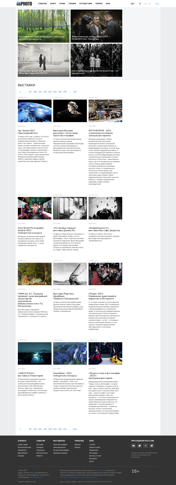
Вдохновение (23, 453)
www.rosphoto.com (145, 455)
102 (45, 92)
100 (35, 92)
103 (50, 92)
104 (55, 92)
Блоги (91, 461)
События (42, 3)
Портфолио (22, 450)
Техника (72, 3)
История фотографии (61, 450)
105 (60, 92)
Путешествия (85, 3)
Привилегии (93, 450)
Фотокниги (93, 458)
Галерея (98, 3)
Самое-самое (23, 444)
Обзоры (77, 447)
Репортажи (40, 450)
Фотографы (93, 453)
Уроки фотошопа (59, 447)
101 (40, 92)
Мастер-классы (42, 453)
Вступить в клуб (95, 456)
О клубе (92, 444)
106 (64, 92)
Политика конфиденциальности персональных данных (78, 477)
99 (30, 92)
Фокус (53, 3)
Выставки (21, 126)
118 (74, 92)
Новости (39, 456)
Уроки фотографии (60, 444)
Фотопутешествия (24, 447)
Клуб (108, 3)
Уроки (62, 3)
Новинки (78, 444)
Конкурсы (39, 447)
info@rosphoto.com (36, 477)
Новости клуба (94, 447)
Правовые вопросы (60, 453)
